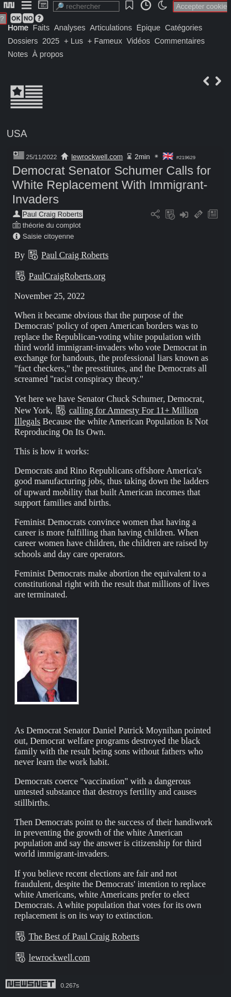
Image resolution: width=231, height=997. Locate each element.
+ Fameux (104, 40)
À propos (48, 54)
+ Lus (73, 40)
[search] (86, 6)
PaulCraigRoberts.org (67, 276)
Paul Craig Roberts (52, 214)
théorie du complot (52, 225)
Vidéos (138, 40)
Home (18, 27)
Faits (41, 27)
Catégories (183, 27)
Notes (18, 54)
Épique (148, 27)
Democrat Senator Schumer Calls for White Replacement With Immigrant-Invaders (111, 185)
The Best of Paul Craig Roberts (84, 936)
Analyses (70, 27)
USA (17, 133)
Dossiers (23, 40)
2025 (50, 40)
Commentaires (179, 40)
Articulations (111, 27)
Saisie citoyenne (48, 236)
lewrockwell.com (97, 157)
